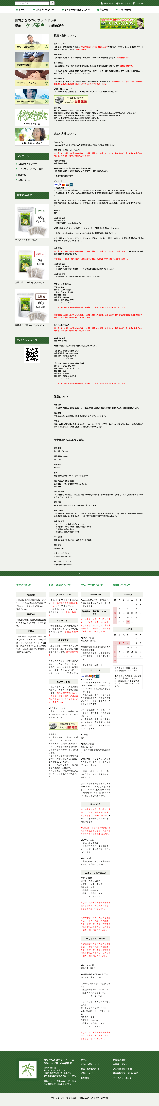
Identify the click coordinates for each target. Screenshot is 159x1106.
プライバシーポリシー (123, 1078)
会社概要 (85, 1078)
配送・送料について (90, 1069)
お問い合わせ (123, 10)
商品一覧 (102, 10)
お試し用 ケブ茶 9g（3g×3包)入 (32, 265)
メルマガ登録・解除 (122, 1069)
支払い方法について (90, 1064)
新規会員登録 (106, 3)
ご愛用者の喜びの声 (43, 10)
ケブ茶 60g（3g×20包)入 (32, 222)
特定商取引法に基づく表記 (125, 1073)
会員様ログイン (123, 3)
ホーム (20, 10)
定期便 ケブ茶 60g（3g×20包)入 (32, 307)
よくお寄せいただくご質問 (76, 10)
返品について (87, 1073)
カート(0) (138, 3)
